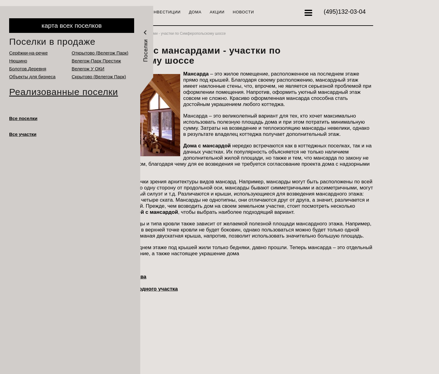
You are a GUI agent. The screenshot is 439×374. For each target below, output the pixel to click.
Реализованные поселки (63, 92)
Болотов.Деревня (27, 68)
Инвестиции (165, 12)
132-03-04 (345, 11)
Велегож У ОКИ (88, 68)
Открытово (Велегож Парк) (100, 52)
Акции (217, 12)
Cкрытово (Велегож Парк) (99, 76)
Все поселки (23, 118)
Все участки (23, 134)
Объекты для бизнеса (32, 76)
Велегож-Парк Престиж (96, 60)
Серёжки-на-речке (28, 52)
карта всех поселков (71, 25)
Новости (243, 12)
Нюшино (18, 60)
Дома (195, 12)
